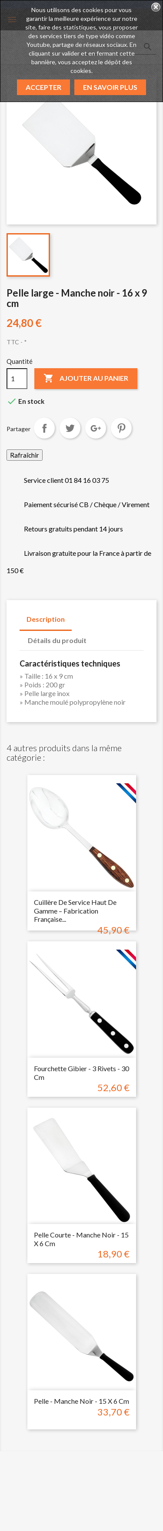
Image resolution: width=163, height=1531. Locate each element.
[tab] (102, 636)
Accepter (43, 87)
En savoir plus (110, 87)
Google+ (95, 428)
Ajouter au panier (85, 378)
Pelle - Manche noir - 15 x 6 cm (81, 1401)
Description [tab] (46, 619)
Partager (44, 428)
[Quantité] (17, 378)
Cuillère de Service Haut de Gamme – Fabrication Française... (75, 911)
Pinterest (121, 428)
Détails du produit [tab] (57, 640)
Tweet (70, 428)
